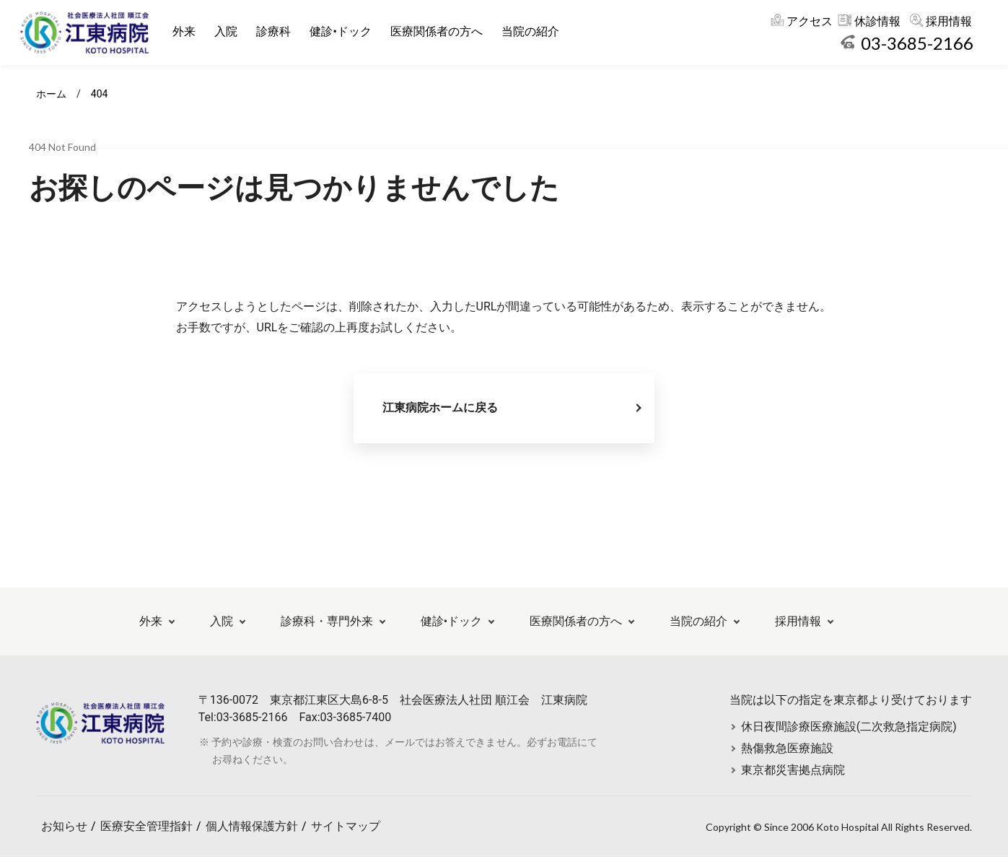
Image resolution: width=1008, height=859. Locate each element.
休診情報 (877, 21)
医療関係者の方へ (437, 31)
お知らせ (64, 828)
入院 (227, 31)
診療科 (275, 31)
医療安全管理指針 (146, 828)
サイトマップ (345, 828)
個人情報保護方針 (252, 828)
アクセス (809, 21)
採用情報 (949, 21)
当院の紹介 (531, 31)
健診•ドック (341, 31)
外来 (185, 31)
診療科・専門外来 (327, 623)
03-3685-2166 (917, 42)
